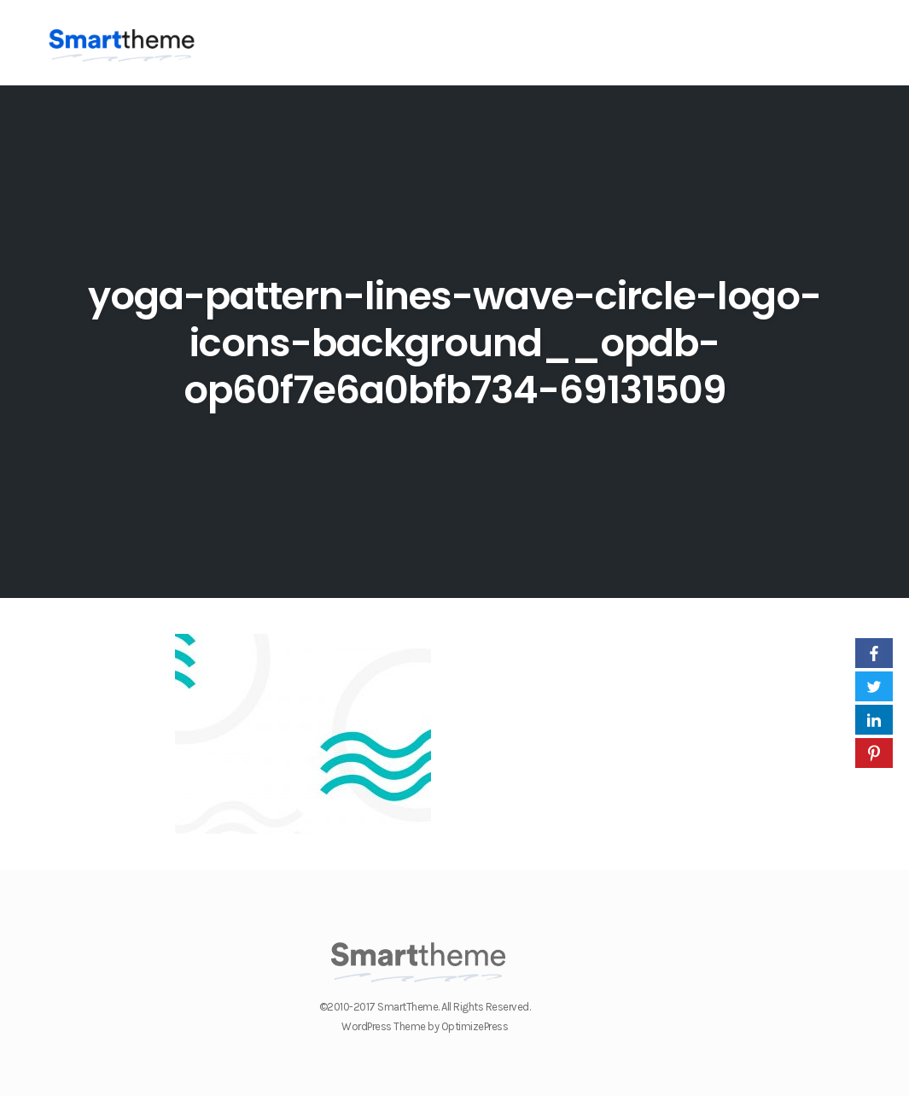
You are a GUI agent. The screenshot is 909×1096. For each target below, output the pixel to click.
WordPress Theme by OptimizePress (424, 1026)
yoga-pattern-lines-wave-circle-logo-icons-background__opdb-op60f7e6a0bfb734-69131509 (454, 343)
